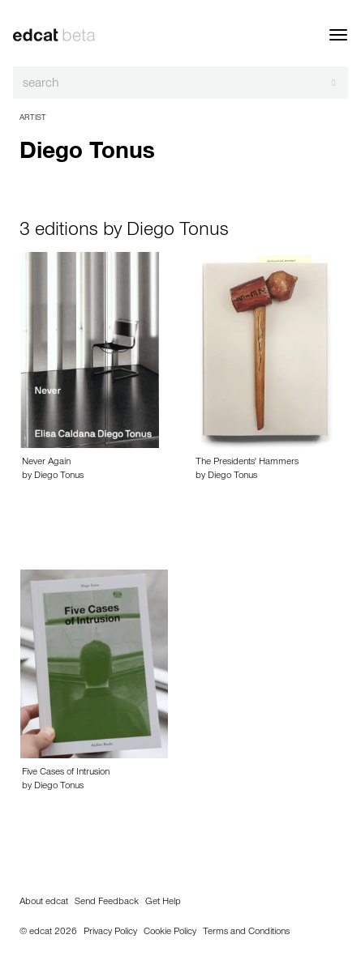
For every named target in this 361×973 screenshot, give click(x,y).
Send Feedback (107, 902)
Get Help (163, 902)
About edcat (43, 902)
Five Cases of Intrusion (66, 773)
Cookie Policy (170, 932)
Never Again (46, 462)
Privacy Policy (110, 932)
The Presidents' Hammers (247, 462)
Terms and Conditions (246, 932)
